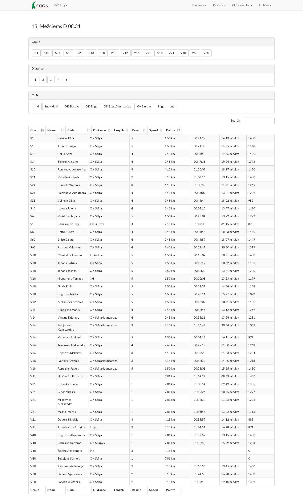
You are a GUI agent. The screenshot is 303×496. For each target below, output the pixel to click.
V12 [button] (125, 53)
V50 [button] (194, 53)
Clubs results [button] (242, 5)
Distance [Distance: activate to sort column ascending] (151, 130)
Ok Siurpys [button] (144, 106)
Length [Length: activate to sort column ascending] (179, 130)
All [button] (36, 53)
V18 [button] (160, 53)
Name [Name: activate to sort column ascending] (58, 130)
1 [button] (35, 79)
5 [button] (66, 79)
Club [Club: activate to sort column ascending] (105, 130)
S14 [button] (57, 53)
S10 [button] (46, 53)
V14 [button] (137, 53)
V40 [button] (183, 53)
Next (268, 491)
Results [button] (219, 5)
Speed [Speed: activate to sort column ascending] (227, 130)
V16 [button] (148, 53)
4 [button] (59, 79)
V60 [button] (206, 53)
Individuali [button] (51, 106)
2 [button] (43, 79)
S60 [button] (102, 53)
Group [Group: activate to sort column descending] (34, 130)
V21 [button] (171, 53)
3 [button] (51, 79)
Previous (247, 491)
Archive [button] (265, 5)
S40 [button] (91, 53)
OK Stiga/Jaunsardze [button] (117, 106)
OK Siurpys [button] (71, 106)
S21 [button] (79, 53)
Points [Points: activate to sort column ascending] (256, 130)
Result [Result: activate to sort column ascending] (203, 130)
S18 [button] (68, 53)
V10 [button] (113, 53)
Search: (253, 121)
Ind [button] (37, 106)
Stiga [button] (161, 106)
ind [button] (172, 106)
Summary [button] (199, 5)
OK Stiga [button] (91, 106)
